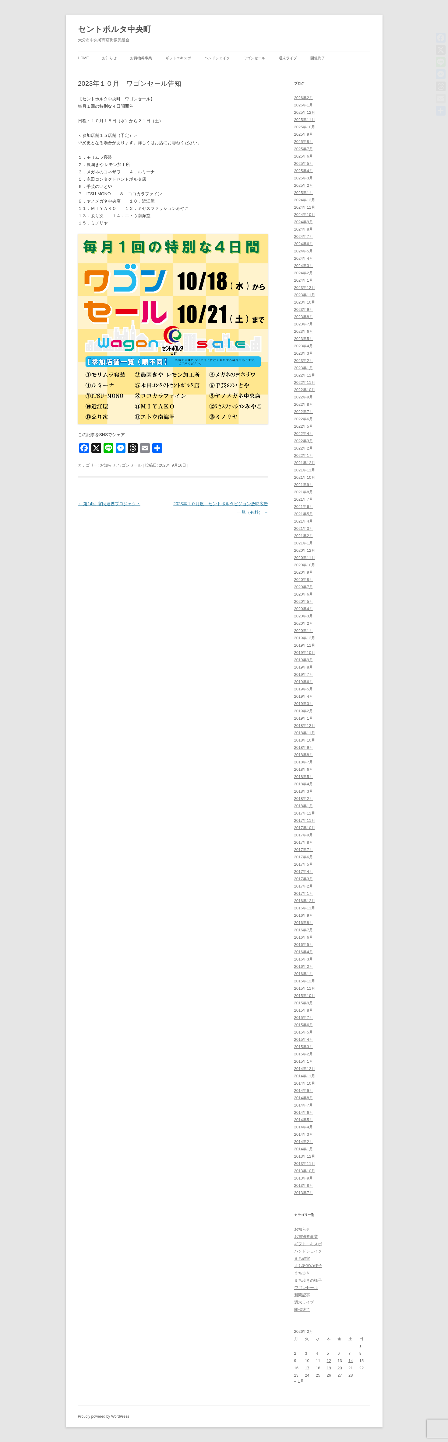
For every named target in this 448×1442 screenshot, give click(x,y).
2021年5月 (303, 514)
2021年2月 (303, 535)
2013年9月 (303, 1178)
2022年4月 (303, 433)
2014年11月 (304, 1076)
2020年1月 (303, 630)
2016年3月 (303, 959)
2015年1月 (303, 1061)
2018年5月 (303, 776)
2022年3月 (303, 441)
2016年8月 (303, 922)
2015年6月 (303, 1025)
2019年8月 (303, 667)
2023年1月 (303, 368)
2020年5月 (303, 601)
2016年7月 (303, 930)
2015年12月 (304, 981)
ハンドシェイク (217, 58)
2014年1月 (303, 1149)
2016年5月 (303, 944)
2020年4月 (303, 608)
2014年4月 (303, 1127)
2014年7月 (303, 1105)
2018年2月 (303, 798)
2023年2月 (303, 360)
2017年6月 (303, 857)
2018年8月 (303, 754)
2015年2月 (303, 1054)
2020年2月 (303, 623)
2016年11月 (304, 908)
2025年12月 (304, 112)
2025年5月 (303, 163)
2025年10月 (304, 127)
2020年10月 (304, 565)
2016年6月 (303, 937)
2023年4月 (303, 346)
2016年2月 (303, 966)
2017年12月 (304, 813)
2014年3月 (303, 1134)
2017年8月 (303, 842)
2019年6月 (303, 681)
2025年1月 (303, 192)
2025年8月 (303, 141)
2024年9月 (303, 222)
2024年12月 (304, 200)
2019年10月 (304, 652)
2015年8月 (303, 1010)
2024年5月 (303, 251)
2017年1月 (303, 893)
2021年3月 (303, 528)
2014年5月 (303, 1119)
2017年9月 (303, 835)
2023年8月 (303, 316)
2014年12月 (304, 1068)
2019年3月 (303, 703)
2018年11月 (304, 733)
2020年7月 (303, 587)
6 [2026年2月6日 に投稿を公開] (338, 1353)
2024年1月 (303, 280)
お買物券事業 (141, 58)
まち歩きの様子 (308, 1280)
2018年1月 (303, 806)
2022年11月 (304, 382)
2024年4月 (303, 258)
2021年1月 (303, 543)
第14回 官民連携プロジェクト (109, 503)
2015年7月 (303, 1017)
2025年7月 (303, 149)
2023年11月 (304, 295)
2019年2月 (303, 711)
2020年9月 (303, 572)
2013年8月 (303, 1185)
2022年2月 (303, 448)
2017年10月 (304, 827)
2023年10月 (304, 302)
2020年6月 (303, 594)
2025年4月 (303, 171)
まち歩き (302, 1273)
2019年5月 (303, 689)
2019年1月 (303, 718)
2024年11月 (304, 207)
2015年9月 (303, 1003)
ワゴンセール (254, 58)
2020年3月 (303, 616)
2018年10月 (304, 740)
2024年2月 (303, 273)
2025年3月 (303, 178)
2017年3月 (303, 879)
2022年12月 (304, 375)
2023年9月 (303, 309)
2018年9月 (303, 747)
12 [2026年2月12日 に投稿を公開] (329, 1360)
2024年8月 (303, 229)
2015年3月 (303, 1046)
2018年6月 (303, 769)
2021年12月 (304, 462)
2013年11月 (304, 1163)
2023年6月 (303, 331)
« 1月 (299, 1381)
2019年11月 (304, 645)
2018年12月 (304, 725)
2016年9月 (303, 915)
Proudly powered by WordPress (103, 1416)
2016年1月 (303, 973)
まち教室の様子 (308, 1265)
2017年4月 (303, 871)
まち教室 (302, 1258)
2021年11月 (304, 470)
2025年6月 (303, 156)
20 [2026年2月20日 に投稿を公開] (339, 1368)
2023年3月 (303, 353)
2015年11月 (304, 988)
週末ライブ (288, 58)
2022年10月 (304, 389)
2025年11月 (304, 119)
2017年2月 (303, 886)
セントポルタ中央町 (114, 29)
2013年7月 (303, 1192)
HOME (83, 58)
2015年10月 (304, 995)
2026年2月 (303, 98)
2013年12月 (304, 1156)
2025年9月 (303, 134)
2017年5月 (303, 864)
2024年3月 (303, 265)
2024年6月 (303, 243)
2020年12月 (304, 550)
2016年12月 (304, 900)
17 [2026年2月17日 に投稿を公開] (307, 1368)
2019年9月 (303, 660)
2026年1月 (303, 105)
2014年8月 (303, 1098)
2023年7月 (303, 324)
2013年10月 (304, 1171)
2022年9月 (303, 397)
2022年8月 (303, 404)
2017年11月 (304, 820)
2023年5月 (303, 338)
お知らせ (109, 58)
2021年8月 (303, 492)
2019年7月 (303, 674)
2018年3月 (303, 791)
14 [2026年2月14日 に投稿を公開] (350, 1360)
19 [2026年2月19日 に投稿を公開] (329, 1368)
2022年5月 (303, 426)
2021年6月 (303, 506)
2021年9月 (303, 484)
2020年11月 (304, 557)
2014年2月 (303, 1141)
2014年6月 (303, 1112)
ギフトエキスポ (178, 58)
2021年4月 (303, 521)
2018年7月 (303, 762)
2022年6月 (303, 419)
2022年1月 (303, 455)
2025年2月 (303, 185)
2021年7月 (303, 499)
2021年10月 (304, 477)
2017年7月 (303, 849)
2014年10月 (304, 1083)
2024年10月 (304, 214)
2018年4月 (303, 784)
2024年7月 (303, 236)
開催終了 (317, 58)
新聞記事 (302, 1295)
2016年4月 (303, 952)
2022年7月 (303, 411)
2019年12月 (304, 638)
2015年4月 (303, 1039)
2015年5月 (303, 1032)
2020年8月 (303, 579)
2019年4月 (303, 696)
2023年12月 (304, 287)
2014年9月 (303, 1090)
